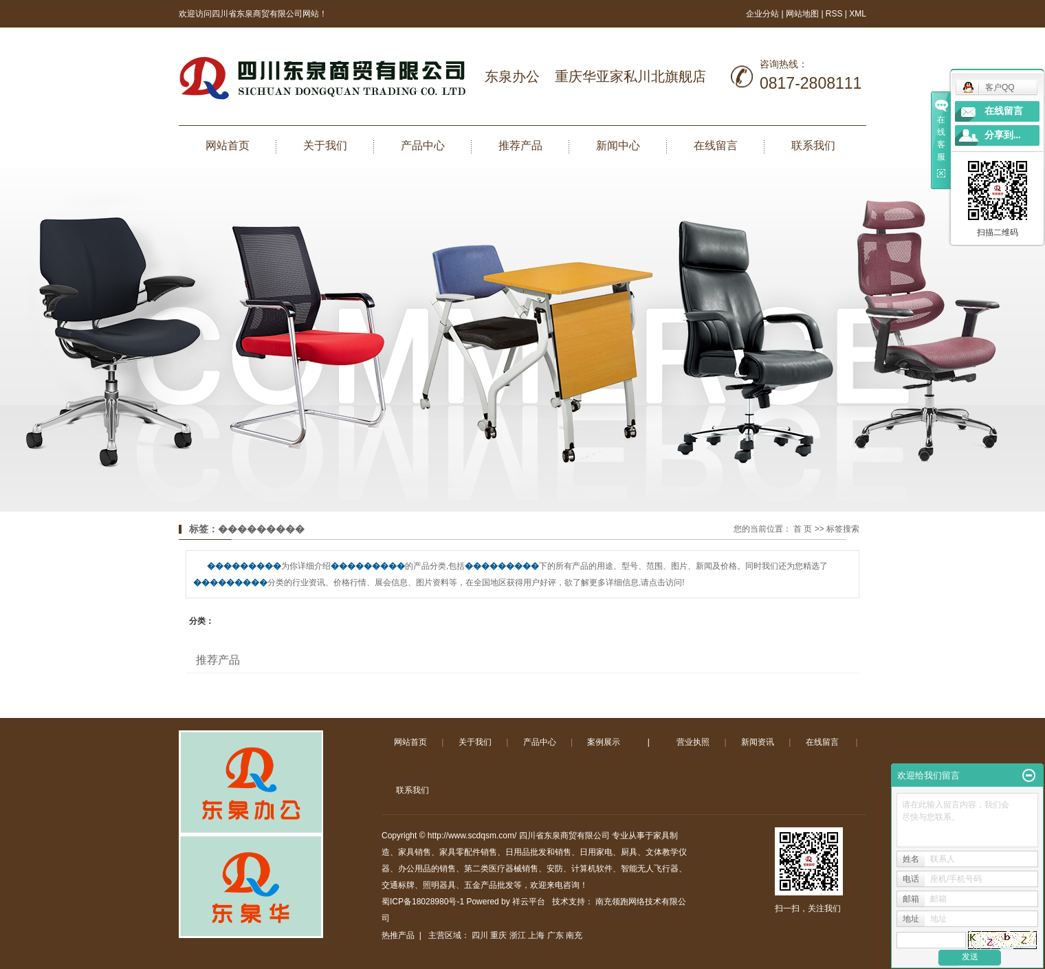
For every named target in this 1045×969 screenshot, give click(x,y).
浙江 (517, 935)
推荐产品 (520, 145)
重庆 (498, 935)
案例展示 (603, 742)
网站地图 (803, 14)
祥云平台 (528, 901)
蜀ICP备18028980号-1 (423, 901)
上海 (536, 935)
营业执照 (693, 742)
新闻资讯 (757, 742)
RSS (834, 14)
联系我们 (813, 145)
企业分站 (762, 14)
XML (857, 14)
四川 (480, 935)
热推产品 (398, 935)
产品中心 (423, 145)
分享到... (1002, 135)
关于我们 (325, 145)
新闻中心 (618, 145)
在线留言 (716, 145)
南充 (574, 935)
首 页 (802, 529)
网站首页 (228, 145)
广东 (555, 935)
